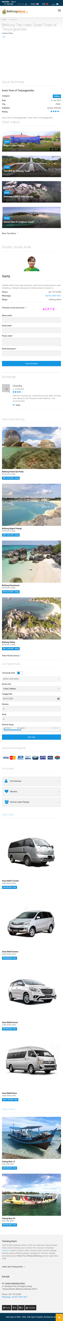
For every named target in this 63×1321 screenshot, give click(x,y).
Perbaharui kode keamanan (13, 308)
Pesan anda (7, 336)
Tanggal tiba (7, 694)
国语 (45, 4)
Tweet (7, 1308)
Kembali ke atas (50, 1317)
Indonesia (22, 4)
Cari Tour (31, 737)
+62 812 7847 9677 (53, 296)
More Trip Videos (9, 233)
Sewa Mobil (8, 814)
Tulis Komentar (31, 364)
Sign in (13, 2)
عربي (55, 4)
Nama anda (7, 315)
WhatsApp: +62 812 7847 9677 (15, 1297)
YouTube (31, 1308)
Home (4, 19)
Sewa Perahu (9, 1109)
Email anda (7, 326)
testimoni (5, 1250)
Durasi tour (6, 684)
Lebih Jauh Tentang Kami (12, 1267)
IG (22, 1308)
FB (15, 1308)
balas (16, 405)
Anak (4, 714)
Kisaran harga (8, 724)
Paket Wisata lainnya (10, 656)
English (35, 4)
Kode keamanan (9, 349)
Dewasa (5, 704)
